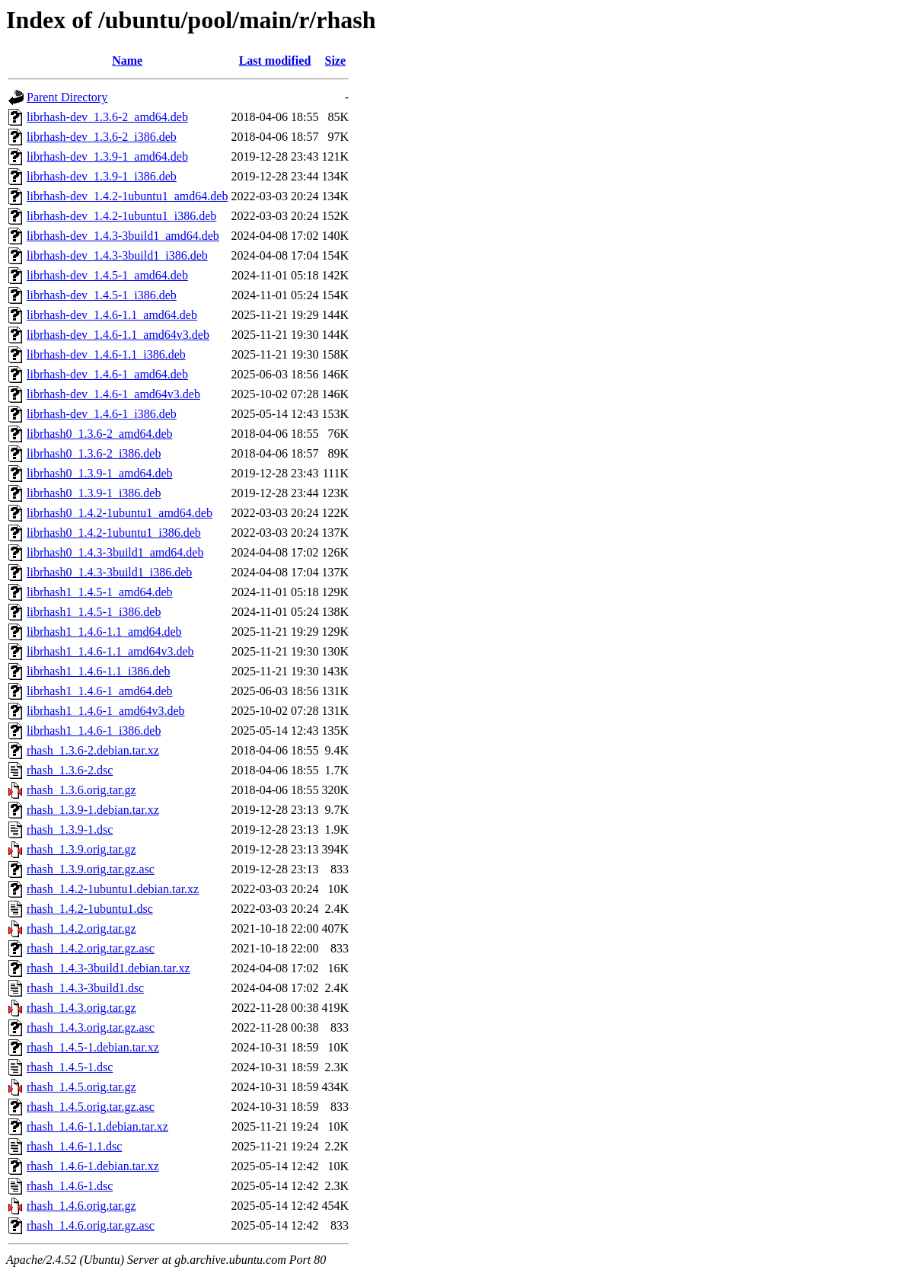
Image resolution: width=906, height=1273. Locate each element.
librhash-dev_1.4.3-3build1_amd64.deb (123, 235)
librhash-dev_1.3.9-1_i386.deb (102, 176)
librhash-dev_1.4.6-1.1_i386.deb (106, 354)
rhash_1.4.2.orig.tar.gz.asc (91, 948)
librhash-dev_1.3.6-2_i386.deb (102, 136)
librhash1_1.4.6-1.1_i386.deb (98, 671)
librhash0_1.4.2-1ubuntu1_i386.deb (114, 532)
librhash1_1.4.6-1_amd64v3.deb (106, 710)
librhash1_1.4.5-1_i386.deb (94, 611)
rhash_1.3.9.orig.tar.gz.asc (91, 869)
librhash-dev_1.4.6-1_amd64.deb (107, 374)
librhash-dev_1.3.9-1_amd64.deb (107, 156)
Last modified (275, 60)
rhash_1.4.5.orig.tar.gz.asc (91, 1106)
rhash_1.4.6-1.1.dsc (74, 1146)
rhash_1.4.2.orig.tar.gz (81, 928)
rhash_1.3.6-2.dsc (70, 770)
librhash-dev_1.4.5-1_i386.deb (102, 295)
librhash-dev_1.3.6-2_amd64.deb (107, 116)
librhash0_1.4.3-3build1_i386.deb (109, 572)
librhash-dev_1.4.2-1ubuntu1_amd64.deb (127, 196)
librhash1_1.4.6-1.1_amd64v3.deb (110, 651)
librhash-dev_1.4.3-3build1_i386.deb (117, 255)
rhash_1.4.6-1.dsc (70, 1185)
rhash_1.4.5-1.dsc (70, 1067)
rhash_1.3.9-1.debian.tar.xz (93, 809)
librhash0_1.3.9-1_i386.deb (94, 493)
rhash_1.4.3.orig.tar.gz (81, 1007)
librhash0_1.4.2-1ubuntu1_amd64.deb (119, 512)
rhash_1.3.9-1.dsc (70, 829)
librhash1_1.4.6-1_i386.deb (94, 730)
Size (335, 60)
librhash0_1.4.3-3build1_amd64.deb (115, 552)
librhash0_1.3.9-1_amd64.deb (100, 473)
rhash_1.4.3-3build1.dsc (85, 987)
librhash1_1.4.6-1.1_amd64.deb (104, 631)
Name (127, 60)
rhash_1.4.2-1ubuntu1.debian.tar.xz (113, 888)
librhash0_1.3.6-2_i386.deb (94, 453)
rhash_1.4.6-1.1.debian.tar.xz (97, 1126)
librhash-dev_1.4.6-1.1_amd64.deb (112, 314)
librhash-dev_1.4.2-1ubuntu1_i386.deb (121, 215)
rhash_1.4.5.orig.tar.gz (81, 1086)
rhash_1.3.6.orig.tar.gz (81, 789)
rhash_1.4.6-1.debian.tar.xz (93, 1166)
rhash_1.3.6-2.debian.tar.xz (93, 750)
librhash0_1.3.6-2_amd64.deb (100, 433)
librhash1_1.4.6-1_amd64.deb (100, 690)
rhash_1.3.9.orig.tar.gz (81, 849)
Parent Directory (67, 97)
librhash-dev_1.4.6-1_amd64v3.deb (113, 394)
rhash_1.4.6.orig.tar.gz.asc (91, 1225)
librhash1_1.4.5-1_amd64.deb (100, 591)
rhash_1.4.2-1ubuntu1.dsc (90, 908)
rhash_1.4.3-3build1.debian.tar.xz (108, 968)
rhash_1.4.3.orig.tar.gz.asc (91, 1027)
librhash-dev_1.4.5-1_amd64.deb (107, 275)
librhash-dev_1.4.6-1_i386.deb (102, 413)
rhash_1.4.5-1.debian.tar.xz (93, 1047)
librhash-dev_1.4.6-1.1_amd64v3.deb (118, 334)
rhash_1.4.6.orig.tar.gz (81, 1205)
